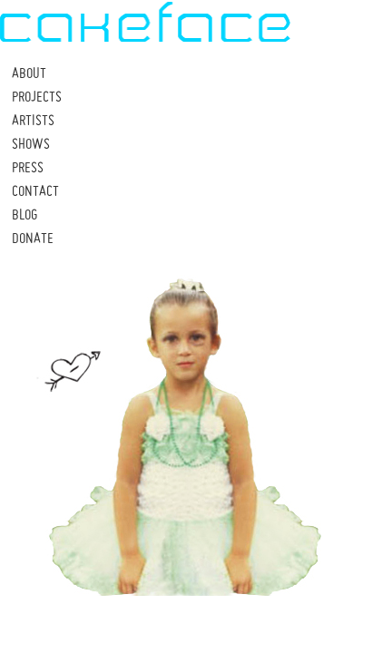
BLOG (24, 214)
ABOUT (29, 72)
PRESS (28, 167)
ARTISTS (33, 120)
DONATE (33, 238)
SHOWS (31, 143)
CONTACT (35, 190)
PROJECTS (37, 96)
